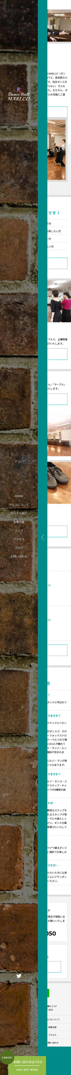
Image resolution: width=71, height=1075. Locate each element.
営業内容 (19, 522)
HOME (19, 496)
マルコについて (19, 505)
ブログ (19, 548)
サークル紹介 (18, 513)
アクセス (19, 539)
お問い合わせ (18, 556)
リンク (19, 530)
